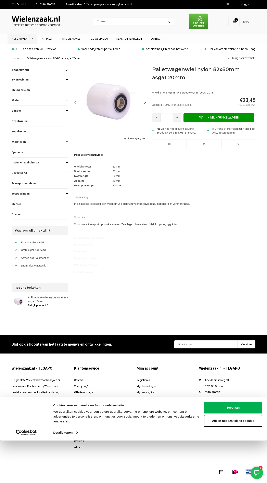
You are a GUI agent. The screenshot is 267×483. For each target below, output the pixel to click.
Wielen (16, 104)
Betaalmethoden (83, 426)
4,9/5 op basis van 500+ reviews (34, 53)
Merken (17, 208)
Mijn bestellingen (146, 390)
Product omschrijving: (88, 158)
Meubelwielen (21, 94)
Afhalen (47, 42)
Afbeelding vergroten (136, 142)
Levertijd (79, 408)
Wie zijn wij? (81, 390)
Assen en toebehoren (25, 166)
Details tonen (63, 475)
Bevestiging (19, 176)
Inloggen (245, 4)
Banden (17, 114)
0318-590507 (45, 4)
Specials (17, 156)
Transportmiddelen (24, 187)
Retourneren (81, 432)
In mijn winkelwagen (220, 121)
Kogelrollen (19, 135)
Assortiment (22, 42)
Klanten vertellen (129, 42)
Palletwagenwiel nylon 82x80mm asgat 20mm (53, 62)
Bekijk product (38, 309)
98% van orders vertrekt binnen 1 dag (229, 53)
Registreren (143, 383)
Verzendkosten (83, 402)
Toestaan (233, 450)
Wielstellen (19, 145)
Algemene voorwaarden (88, 414)
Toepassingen (98, 42)
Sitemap (79, 438)
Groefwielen (20, 125)
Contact (156, 42)
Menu (19, 4)
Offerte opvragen (84, 396)
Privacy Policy (82, 420)
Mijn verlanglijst (146, 396)
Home (15, 62)
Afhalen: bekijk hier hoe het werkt (165, 53)
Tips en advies (71, 42)
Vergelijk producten (148, 402)
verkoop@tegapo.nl (216, 402)
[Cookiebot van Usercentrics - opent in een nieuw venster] (26, 475)
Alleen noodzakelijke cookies (233, 463)
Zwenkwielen (20, 83)
